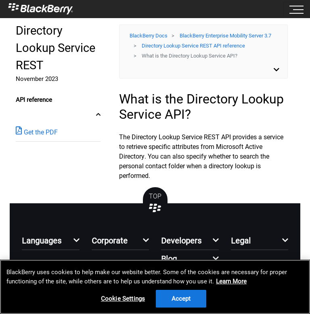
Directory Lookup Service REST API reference (193, 46)
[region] (155, 287)
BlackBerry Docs (149, 36)
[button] (51, 243)
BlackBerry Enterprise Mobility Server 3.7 (225, 36)
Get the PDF (37, 131)
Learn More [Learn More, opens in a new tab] (231, 281)
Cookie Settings (123, 298)
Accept (181, 298)
